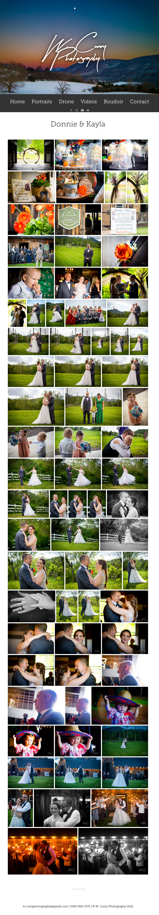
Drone (66, 101)
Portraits (42, 101)
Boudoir (113, 101)
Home (17, 101)
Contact (139, 101)
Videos (89, 101)
